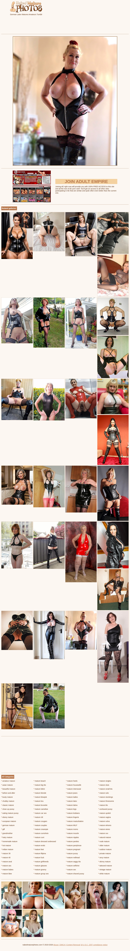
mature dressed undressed (45, 841)
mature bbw (6, 874)
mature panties (72, 841)
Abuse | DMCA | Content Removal (66, 945)
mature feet (39, 849)
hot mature (6, 845)
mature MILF (71, 825)
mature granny (40, 870)
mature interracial (73, 789)
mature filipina (40, 853)
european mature (8, 821)
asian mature (7, 785)
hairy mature (6, 837)
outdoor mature (104, 849)
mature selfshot (72, 866)
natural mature (104, 837)
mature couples (40, 825)
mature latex (71, 801)
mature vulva (104, 821)
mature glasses (40, 866)
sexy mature (103, 858)
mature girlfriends (41, 862)
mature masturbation (75, 821)
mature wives (104, 829)
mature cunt (39, 837)
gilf (3, 829)
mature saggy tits (73, 862)
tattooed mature (105, 866)
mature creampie (41, 829)
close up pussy (7, 809)
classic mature (7, 805)
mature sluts (103, 785)
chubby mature (7, 801)
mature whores (104, 825)
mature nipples (72, 837)
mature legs (71, 809)
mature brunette (40, 805)
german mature (7, 825)
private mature (104, 853)
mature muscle (72, 833)
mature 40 (5, 858)
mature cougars (40, 821)
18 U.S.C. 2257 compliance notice (94, 945)
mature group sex (41, 874)
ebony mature (7, 817)
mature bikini (39, 789)
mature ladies (72, 797)
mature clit (38, 817)
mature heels (71, 781)
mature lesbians (73, 813)
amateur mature (8, 781)
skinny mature (104, 862)
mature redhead (73, 858)
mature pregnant (73, 849)
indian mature (7, 849)
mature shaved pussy (75, 874)
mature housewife (73, 785)
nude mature (103, 841)
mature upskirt (104, 813)
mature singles (104, 781)
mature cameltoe (41, 809)
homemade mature (9, 841)
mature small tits (105, 789)
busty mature (7, 797)
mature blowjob (40, 797)
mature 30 (5, 853)
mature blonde (40, 793)
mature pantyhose (73, 845)
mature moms (72, 829)
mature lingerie (72, 817)
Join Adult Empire (86, 181)
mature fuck (39, 858)
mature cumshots (41, 833)
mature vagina (104, 817)
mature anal (6, 862)
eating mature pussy (9, 813)
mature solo (103, 793)
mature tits (103, 805)
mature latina (71, 805)
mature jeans (71, 793)
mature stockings (105, 797)
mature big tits (40, 785)
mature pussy (72, 853)
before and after (8, 793)
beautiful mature (8, 789)
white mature (104, 874)
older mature (103, 845)
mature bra (38, 801)
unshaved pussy (105, 809)
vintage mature (104, 870)
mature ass (6, 866)
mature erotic (39, 845)
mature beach (40, 781)
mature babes (7, 870)
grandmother (7, 833)
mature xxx (103, 833)
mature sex (71, 870)
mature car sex (40, 813)
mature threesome (106, 801)
